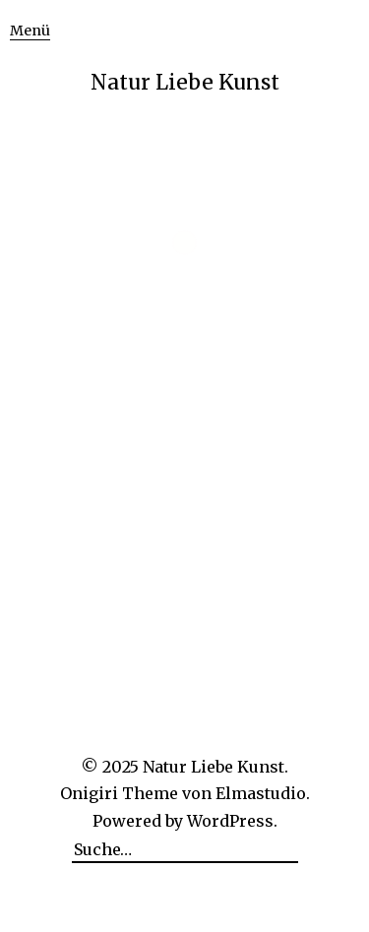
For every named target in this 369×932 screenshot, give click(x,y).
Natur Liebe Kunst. (215, 767)
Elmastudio (260, 793)
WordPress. (232, 821)
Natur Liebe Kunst (185, 82)
